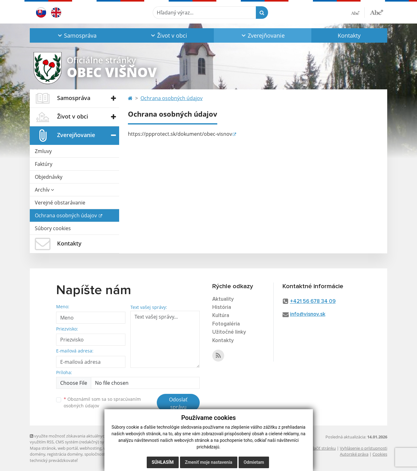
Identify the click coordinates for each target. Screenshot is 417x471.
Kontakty (349, 35)
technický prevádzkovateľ (53, 460)
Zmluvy (43, 151)
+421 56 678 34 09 (313, 301)
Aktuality (223, 299)
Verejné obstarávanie (60, 202)
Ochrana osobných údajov (66, 215)
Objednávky (48, 176)
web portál (68, 448)
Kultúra (220, 315)
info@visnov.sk (307, 314)
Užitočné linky (229, 332)
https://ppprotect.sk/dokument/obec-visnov (180, 133)
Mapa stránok (43, 448)
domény (37, 454)
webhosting (91, 448)
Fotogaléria (226, 324)
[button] (76, 35)
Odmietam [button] (254, 462)
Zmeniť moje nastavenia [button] (208, 462)
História (221, 307)
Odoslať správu (178, 403)
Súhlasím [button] (163, 462)
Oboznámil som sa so (102, 402)
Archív (44, 189)
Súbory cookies (53, 228)
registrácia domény (64, 454)
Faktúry (43, 164)
